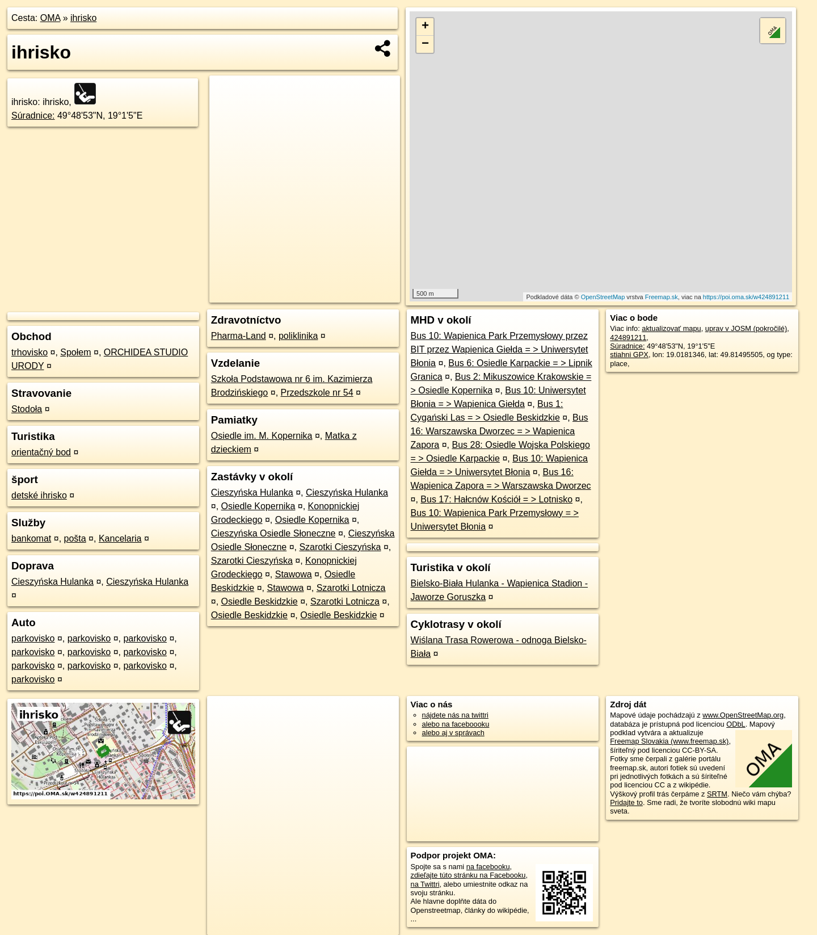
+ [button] (425, 26)
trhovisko (29, 352)
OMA (50, 18)
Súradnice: (33, 115)
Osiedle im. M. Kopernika (262, 436)
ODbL (735, 724)
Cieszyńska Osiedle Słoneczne (273, 533)
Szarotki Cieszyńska (340, 547)
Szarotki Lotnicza (351, 588)
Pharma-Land (238, 336)
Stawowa (293, 574)
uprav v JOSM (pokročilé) (746, 328)
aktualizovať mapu (671, 328)
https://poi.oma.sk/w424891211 (746, 297)
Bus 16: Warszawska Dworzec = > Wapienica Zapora (499, 431)
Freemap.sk (661, 297)
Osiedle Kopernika (258, 506)
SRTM (717, 794)
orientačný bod (41, 452)
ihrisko (83, 18)
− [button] (425, 44)
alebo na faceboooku (456, 724)
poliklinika (298, 336)
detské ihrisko (39, 495)
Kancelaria (120, 538)
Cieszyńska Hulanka (52, 581)
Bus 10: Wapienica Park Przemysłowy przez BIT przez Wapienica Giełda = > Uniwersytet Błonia (499, 349)
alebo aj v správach (453, 732)
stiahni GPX (629, 354)
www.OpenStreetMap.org (743, 715)
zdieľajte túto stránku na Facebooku (468, 875)
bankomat (31, 538)
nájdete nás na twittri (455, 715)
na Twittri (425, 884)
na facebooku (488, 866)
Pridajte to (626, 802)
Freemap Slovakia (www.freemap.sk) (669, 741)
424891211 (628, 337)
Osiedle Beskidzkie (259, 601)
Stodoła (26, 409)
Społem (75, 352)
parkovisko (32, 638)
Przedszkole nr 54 (317, 392)
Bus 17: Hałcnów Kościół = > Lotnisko (496, 499)
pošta (75, 538)
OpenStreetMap (603, 297)
